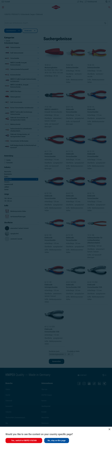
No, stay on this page (57, 440)
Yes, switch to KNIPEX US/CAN (24, 440)
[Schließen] (109, 429)
